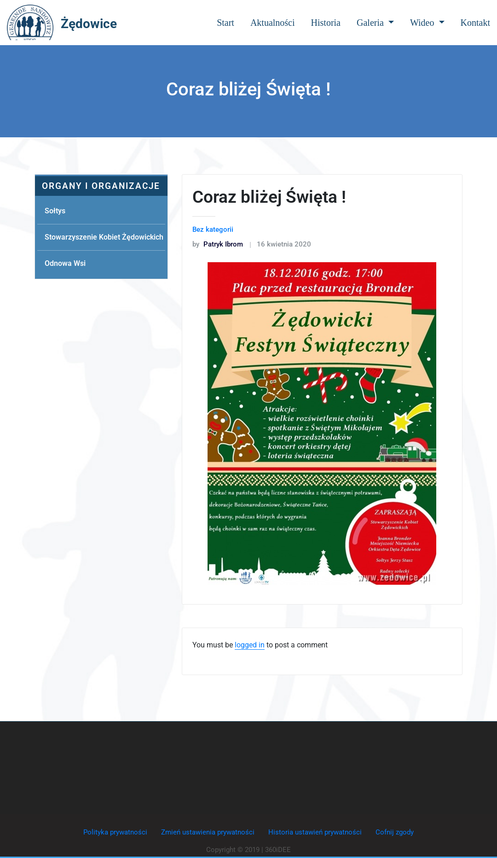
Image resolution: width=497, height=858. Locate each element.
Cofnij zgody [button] (395, 832)
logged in (250, 645)
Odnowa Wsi (65, 263)
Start (225, 23)
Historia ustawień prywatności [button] (315, 832)
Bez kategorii (212, 229)
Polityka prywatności (115, 832)
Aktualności (272, 23)
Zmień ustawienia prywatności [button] (207, 832)
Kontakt (475, 23)
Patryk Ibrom (217, 244)
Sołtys (55, 210)
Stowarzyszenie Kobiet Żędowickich (104, 237)
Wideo (427, 23)
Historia (326, 23)
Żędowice (89, 23)
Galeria (375, 23)
